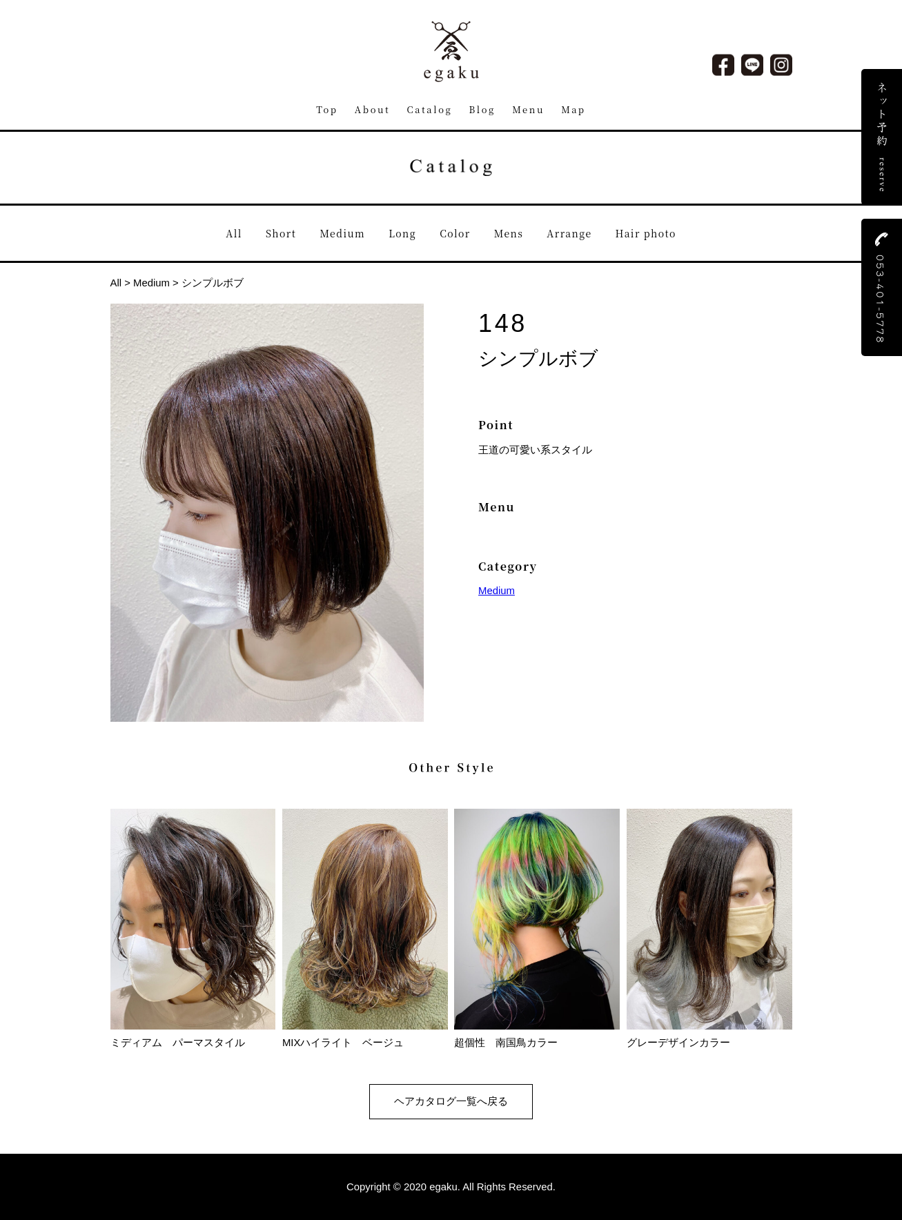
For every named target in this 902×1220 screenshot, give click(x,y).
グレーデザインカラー (709, 1036)
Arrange (569, 233)
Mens (508, 233)
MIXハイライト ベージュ (365, 1036)
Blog (482, 109)
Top (326, 109)
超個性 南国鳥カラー (537, 1036)
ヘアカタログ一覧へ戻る (451, 1101)
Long (402, 233)
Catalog (430, 109)
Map (573, 109)
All (234, 233)
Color (455, 233)
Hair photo (646, 233)
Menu (528, 109)
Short (281, 233)
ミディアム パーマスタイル (193, 1036)
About (373, 109)
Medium (342, 233)
